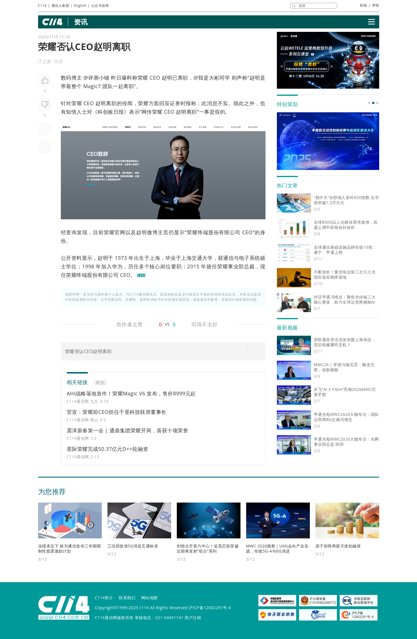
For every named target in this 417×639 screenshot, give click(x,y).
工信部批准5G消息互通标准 (132, 546)
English (80, 5)
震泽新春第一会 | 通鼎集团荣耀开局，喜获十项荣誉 (127, 430)
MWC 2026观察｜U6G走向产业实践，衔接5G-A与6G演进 (277, 548)
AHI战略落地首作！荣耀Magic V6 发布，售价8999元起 (131, 393)
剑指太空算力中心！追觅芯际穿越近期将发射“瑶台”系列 (208, 548)
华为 (117, 266)
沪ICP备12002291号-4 (210, 607)
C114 (42, 5)
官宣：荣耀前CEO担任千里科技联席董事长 (117, 411)
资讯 (81, 21)
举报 (375, 5)
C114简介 (104, 597)
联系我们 (127, 597)
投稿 (363, 5)
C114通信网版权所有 (114, 617)
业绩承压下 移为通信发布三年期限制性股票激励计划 (69, 548)
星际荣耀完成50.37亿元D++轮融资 (107, 448)
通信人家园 (60, 5)
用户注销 (192, 617)
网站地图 (149, 597)
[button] (369, 103)
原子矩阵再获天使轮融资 (338, 546)
